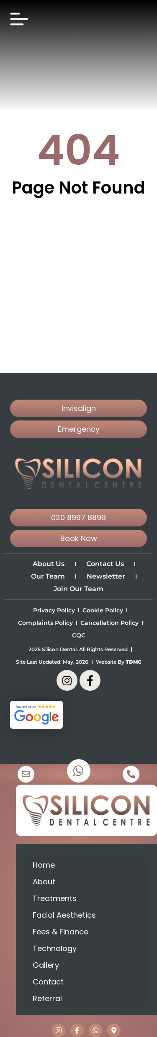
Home (44, 865)
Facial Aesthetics (64, 915)
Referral (47, 998)
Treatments (55, 898)
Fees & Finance (60, 931)
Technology (55, 948)
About (44, 881)
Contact (48, 982)
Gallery (46, 965)
